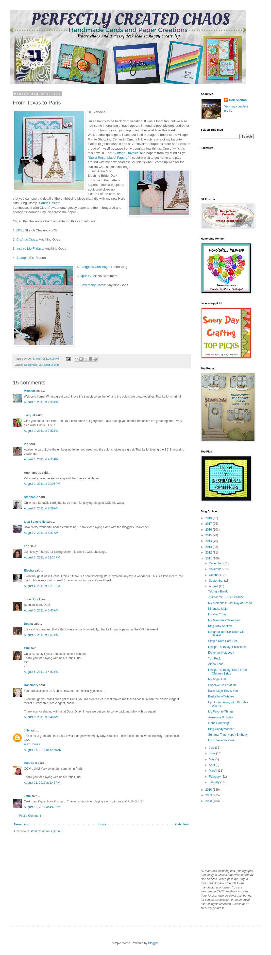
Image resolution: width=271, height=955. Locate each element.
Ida (26, 444)
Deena (28, 623)
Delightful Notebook (221, 652)
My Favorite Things (220, 711)
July (212, 747)
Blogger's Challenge (95, 267)
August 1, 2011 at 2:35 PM (41, 402)
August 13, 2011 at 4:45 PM (42, 807)
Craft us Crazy (27, 239)
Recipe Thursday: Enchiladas (227, 647)
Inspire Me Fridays (30, 248)
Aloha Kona (215, 664)
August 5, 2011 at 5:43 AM (41, 610)
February (215, 776)
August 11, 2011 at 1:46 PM (42, 782)
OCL (20, 230)
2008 (209, 801)
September (216, 580)
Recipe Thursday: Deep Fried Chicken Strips (227, 671)
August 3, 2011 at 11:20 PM (42, 557)
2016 (209, 529)
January (214, 782)
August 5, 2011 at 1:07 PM (41, 635)
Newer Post (21, 824)
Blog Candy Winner (221, 729)
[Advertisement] (225, 835)
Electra (29, 570)
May (212, 759)
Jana (27, 796)
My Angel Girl (217, 679)
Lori (27, 546)
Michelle (29, 391)
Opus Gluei (88, 276)
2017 (209, 523)
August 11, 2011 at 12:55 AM (43, 750)
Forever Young (217, 614)
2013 (209, 547)
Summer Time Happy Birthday (228, 734)
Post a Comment (30, 815)
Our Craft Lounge (49, 364)
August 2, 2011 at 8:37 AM (41, 533)
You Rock (214, 658)
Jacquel (29, 415)
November (216, 569)
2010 (209, 789)
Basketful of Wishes (221, 696)
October (214, 575)
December (216, 563)
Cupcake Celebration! (222, 685)
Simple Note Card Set (222, 641)
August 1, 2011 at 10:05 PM (42, 484)
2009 (209, 795)
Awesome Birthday (220, 717)
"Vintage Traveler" (125, 153)
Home (102, 824)
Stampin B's (25, 258)
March (213, 770)
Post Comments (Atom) (46, 831)
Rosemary (31, 685)
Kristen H (30, 763)
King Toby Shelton (220, 626)
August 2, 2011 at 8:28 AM (41, 508)
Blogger (153, 943)
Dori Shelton (238, 100)
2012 (209, 552)
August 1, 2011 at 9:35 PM (41, 459)
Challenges (30, 364)
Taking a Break (218, 591)
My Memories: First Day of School (230, 603)
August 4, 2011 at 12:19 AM (42, 586)
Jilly (27, 730)
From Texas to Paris (221, 740)
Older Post (182, 824)
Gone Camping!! (219, 723)
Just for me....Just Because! (226, 597)
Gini (27, 648)
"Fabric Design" (49, 203)
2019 (209, 518)
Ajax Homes (32, 744)
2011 (209, 558)
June (212, 753)
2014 (209, 541)
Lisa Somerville (35, 521)
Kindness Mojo (218, 608)
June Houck (32, 599)
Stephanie (31, 497)
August (214, 586)
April (212, 765)
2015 (209, 535)
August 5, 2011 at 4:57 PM (41, 672)
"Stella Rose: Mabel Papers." (109, 157)
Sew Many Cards (93, 285)
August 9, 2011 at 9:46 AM (41, 717)
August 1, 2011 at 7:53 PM (41, 431)
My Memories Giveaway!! (224, 620)
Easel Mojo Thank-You (223, 691)
